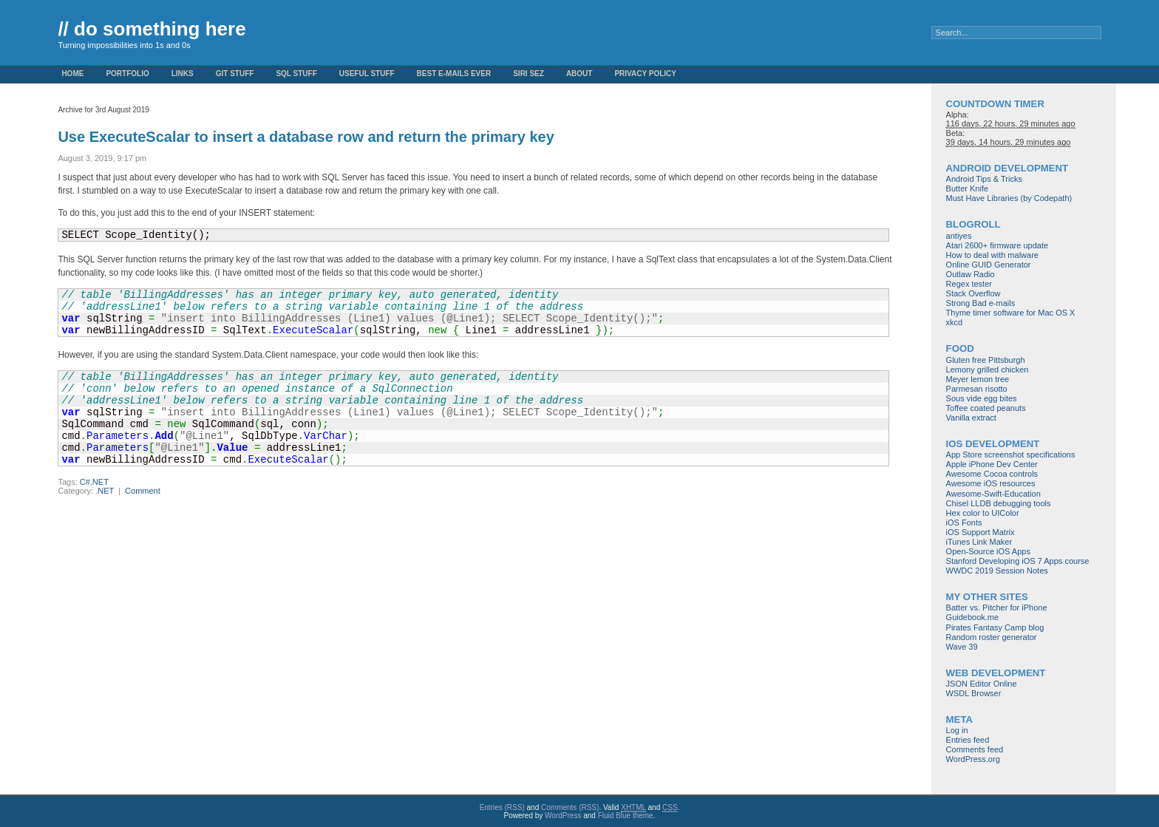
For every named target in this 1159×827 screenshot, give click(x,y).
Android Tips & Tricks (984, 178)
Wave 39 (962, 646)
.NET (104, 490)
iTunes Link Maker (979, 541)
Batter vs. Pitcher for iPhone (996, 607)
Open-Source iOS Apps (988, 551)
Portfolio (127, 73)
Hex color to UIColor (982, 512)
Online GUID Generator (988, 264)
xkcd (954, 322)
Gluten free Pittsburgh (985, 359)
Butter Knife (967, 188)
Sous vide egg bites (981, 398)
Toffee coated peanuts (986, 408)
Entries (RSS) (502, 807)
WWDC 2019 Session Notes (997, 570)
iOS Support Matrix (980, 532)
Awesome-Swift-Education (993, 493)
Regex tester (969, 283)
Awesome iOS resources (991, 483)
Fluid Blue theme (625, 815)
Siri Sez (528, 73)
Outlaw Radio (970, 274)
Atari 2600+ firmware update (997, 245)
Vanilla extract (971, 417)
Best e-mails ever (454, 73)
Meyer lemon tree (978, 379)
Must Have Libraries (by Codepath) (1009, 198)
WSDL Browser (974, 693)
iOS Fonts (964, 522)
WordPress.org (973, 759)
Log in (957, 730)
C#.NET (94, 481)
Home (72, 73)
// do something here (151, 29)
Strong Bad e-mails (981, 303)
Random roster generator (991, 637)
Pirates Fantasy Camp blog (995, 627)
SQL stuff (296, 73)
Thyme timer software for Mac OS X (1010, 312)
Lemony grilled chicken (987, 369)
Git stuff (235, 73)
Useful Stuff (367, 73)
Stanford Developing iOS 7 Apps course (1018, 561)
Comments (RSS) (570, 807)
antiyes (959, 235)
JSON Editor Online (981, 683)
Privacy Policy (645, 73)
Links (182, 73)
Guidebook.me (972, 617)
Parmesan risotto (976, 388)
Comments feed (975, 749)
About (579, 73)
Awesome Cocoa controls (992, 473)
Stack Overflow (973, 293)
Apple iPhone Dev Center (992, 464)
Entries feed (968, 739)
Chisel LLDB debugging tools (998, 503)
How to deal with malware (992, 255)
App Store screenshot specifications (1010, 454)
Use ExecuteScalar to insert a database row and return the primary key (306, 137)
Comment (142, 490)
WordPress (563, 815)
